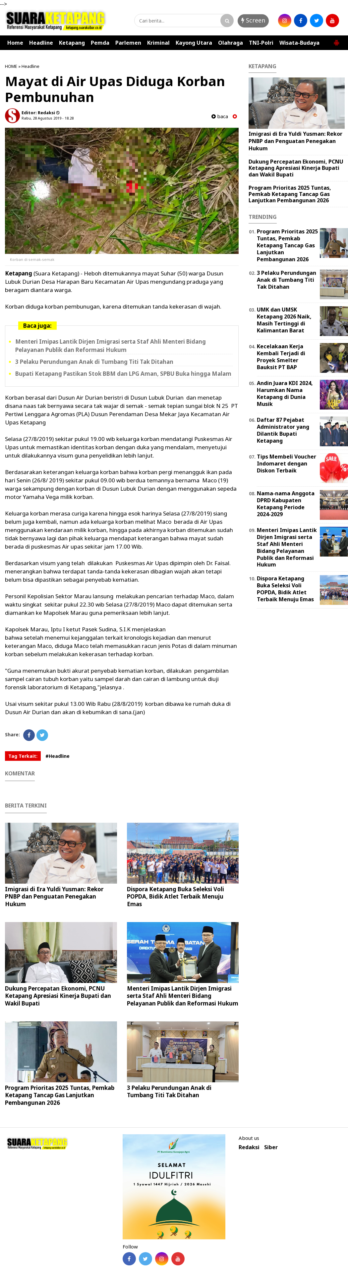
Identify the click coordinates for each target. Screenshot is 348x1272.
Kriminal (158, 42)
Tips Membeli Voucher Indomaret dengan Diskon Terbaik (286, 463)
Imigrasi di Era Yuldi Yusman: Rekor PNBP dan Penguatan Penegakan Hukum (54, 896)
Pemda (100, 42)
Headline (41, 42)
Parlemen (128, 42)
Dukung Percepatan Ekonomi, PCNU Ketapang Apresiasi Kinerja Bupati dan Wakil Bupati (58, 996)
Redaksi (249, 1147)
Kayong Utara (194, 42)
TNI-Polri (261, 42)
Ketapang (72, 42)
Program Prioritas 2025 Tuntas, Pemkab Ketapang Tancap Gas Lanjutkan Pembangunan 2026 (59, 1095)
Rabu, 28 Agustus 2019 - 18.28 (48, 118)
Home (15, 42)
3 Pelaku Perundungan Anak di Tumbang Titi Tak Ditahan (94, 362)
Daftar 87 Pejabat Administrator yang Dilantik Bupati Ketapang (283, 430)
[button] (336, 40)
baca (219, 116)
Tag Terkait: (22, 756)
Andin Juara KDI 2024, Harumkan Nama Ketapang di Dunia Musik (285, 393)
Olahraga (230, 42)
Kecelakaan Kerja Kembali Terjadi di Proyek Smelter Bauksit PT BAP (281, 356)
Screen (253, 20)
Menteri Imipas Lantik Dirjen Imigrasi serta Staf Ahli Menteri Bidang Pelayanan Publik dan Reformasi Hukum (182, 996)
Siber (271, 1147)
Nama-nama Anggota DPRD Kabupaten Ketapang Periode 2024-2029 (286, 503)
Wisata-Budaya (299, 42)
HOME (11, 66)
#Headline (57, 756)
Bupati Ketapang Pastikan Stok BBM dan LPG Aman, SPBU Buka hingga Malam (123, 373)
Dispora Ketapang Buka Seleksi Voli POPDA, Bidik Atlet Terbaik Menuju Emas (175, 896)
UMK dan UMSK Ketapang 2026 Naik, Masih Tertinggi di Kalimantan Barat (284, 320)
